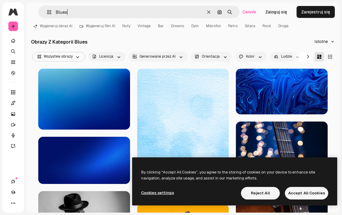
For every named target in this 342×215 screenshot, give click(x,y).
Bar (161, 26)
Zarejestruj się (315, 12)
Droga (283, 26)
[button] (47, 12)
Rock (266, 26)
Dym (195, 26)
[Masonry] (319, 57)
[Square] (330, 57)
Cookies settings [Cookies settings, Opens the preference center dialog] (157, 192)
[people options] (287, 57)
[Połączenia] (13, 181)
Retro (233, 26)
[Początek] (13, 40)
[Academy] (13, 192)
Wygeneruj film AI (97, 26)
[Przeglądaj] (13, 73)
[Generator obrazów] (16, 114)
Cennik (249, 12)
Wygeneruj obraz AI (52, 26)
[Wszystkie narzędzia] (13, 92)
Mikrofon (213, 26)
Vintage (144, 26)
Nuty (126, 26)
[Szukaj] (13, 51)
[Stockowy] (13, 62)
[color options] (251, 57)
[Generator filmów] (16, 124)
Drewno (177, 26)
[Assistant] (16, 146)
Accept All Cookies (306, 193)
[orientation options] (211, 57)
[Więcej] (13, 203)
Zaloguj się (276, 12)
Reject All (260, 193)
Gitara (250, 26)
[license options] (107, 57)
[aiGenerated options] (158, 57)
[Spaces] (16, 103)
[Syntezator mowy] (16, 135)
